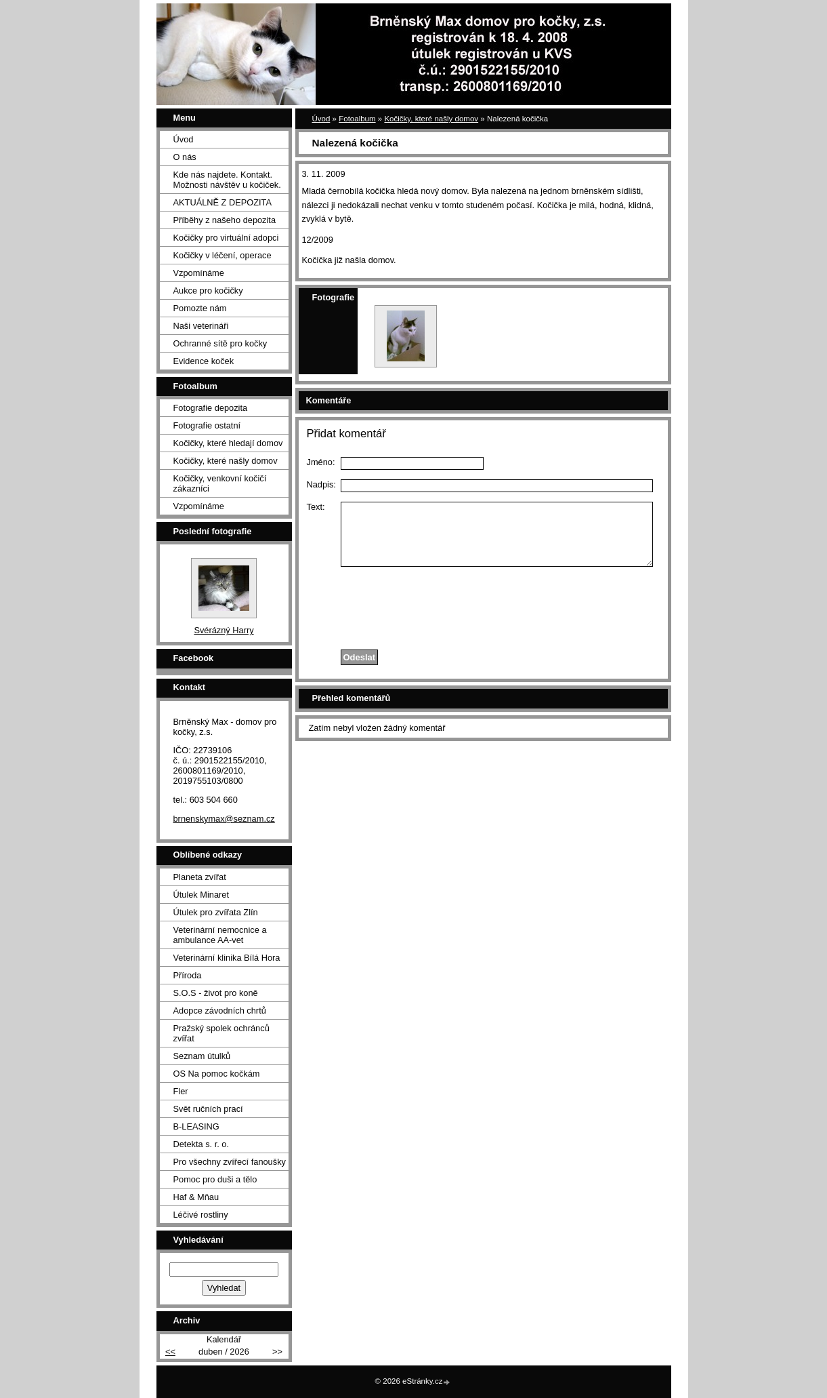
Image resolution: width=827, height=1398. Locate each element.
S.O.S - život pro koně (215, 993)
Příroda (187, 975)
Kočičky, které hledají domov (228, 443)
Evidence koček (203, 361)
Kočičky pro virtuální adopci (226, 238)
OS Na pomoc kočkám (216, 1074)
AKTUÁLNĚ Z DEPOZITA (222, 202)
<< (170, 1351)
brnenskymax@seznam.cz (224, 819)
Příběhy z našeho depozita (224, 220)
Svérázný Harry (223, 630)
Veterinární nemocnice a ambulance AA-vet (220, 935)
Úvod (321, 119)
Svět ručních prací (208, 1109)
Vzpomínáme (198, 273)
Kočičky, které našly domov (431, 119)
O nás (184, 157)
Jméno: (321, 462)
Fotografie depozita (210, 408)
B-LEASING (196, 1126)
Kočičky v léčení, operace (222, 255)
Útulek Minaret (201, 895)
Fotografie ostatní (207, 425)
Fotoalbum (357, 119)
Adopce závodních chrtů (219, 1010)
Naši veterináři (201, 326)
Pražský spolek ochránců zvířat (221, 1033)
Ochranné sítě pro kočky (220, 343)
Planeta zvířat (199, 877)
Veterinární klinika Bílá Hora (226, 958)
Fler (180, 1091)
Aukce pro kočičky (208, 290)
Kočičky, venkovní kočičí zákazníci (220, 483)
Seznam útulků (202, 1056)
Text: (316, 507)
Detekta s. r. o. (201, 1144)
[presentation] (483, 604)
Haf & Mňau (196, 1197)
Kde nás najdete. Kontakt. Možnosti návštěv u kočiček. (227, 179)
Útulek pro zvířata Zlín (215, 912)
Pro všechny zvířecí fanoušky (229, 1162)
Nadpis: (321, 484)
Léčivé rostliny (200, 1215)
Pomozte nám (200, 308)
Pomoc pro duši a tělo (215, 1179)
